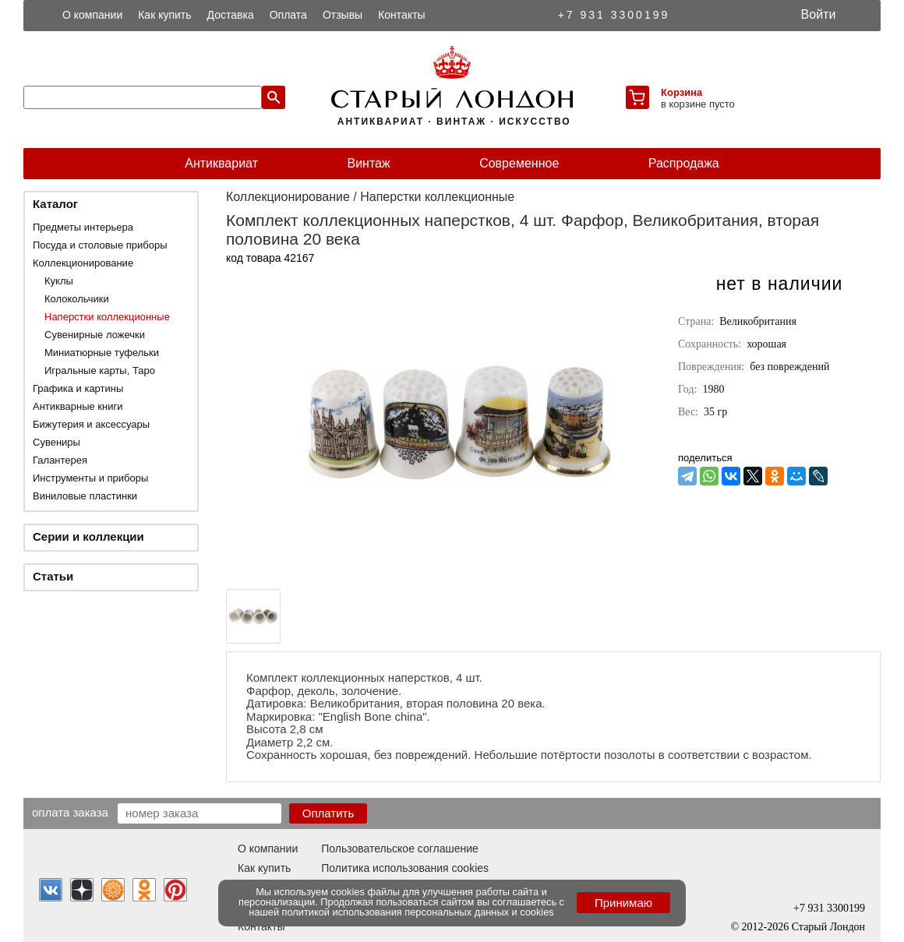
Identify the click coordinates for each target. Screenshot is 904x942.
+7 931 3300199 (614, 15)
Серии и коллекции (88, 536)
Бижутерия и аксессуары (91, 424)
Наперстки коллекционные (107, 317)
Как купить (164, 15)
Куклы (58, 281)
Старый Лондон (828, 927)
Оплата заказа (70, 812)
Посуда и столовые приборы (100, 245)
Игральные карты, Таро (99, 370)
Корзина (681, 92)
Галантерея (60, 460)
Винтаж (368, 163)
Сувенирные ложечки (94, 334)
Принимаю (623, 902)
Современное (519, 163)
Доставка (230, 15)
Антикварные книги (77, 406)
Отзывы (342, 15)
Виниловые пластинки (85, 496)
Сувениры (56, 442)
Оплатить (328, 813)
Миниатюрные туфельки (101, 352)
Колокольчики (76, 299)
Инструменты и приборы (90, 478)
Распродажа (683, 163)
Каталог (55, 203)
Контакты (401, 15)
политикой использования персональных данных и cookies (418, 912)
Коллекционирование (83, 263)
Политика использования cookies (405, 868)
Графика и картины (78, 388)
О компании (92, 15)
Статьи (53, 576)
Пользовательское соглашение (399, 848)
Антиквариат (221, 163)
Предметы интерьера (83, 227)
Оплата (288, 15)
